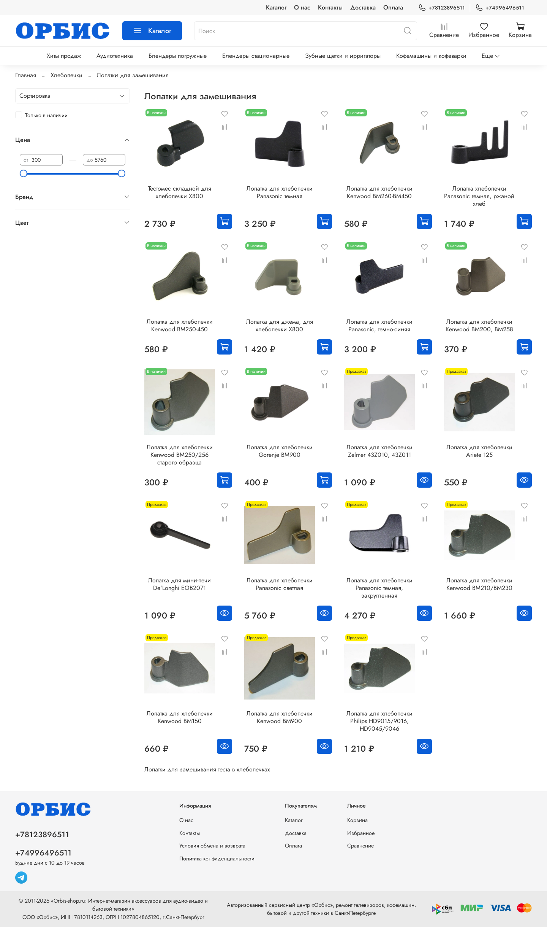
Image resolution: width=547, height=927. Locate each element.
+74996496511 (499, 8)
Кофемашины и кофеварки (431, 55)
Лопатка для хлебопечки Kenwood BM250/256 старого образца (180, 455)
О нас (302, 7)
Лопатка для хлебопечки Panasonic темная (280, 192)
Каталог (276, 7)
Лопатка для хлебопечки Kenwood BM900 (280, 717)
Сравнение (360, 845)
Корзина (357, 820)
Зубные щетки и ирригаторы (343, 55)
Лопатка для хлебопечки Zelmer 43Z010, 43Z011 (379, 451)
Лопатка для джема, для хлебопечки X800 (279, 325)
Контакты (330, 7)
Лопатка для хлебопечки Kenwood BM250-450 (180, 325)
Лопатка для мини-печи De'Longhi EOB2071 (179, 584)
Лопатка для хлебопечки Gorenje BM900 (280, 451)
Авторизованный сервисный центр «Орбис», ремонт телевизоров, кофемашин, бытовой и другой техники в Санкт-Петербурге (321, 909)
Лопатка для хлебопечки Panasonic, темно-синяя (379, 325)
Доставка (363, 7)
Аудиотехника (114, 55)
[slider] (23, 173)
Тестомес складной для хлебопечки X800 (179, 192)
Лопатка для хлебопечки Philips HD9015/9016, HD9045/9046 (379, 721)
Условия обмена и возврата (212, 845)
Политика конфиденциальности (217, 858)
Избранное (361, 833)
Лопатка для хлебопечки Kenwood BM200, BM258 (479, 325)
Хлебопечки (66, 75)
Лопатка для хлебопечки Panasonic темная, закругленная (379, 588)
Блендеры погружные (178, 55)
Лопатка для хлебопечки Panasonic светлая (280, 584)
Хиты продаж (64, 55)
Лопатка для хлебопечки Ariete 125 (479, 451)
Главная (25, 75)
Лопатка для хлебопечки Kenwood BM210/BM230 (479, 584)
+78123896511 (441, 8)
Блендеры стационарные (255, 55)
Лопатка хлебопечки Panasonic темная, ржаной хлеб (479, 196)
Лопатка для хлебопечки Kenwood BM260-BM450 (379, 192)
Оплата (393, 7)
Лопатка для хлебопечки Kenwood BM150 (180, 717)
